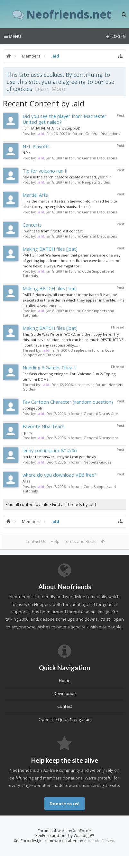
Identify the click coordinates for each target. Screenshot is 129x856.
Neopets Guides (96, 182)
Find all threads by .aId (74, 504)
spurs (27, 432)
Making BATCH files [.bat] (50, 249)
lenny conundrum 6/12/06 (50, 450)
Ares (26, 481)
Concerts (32, 224)
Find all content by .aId (27, 504)
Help (55, 541)
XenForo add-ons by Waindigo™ (64, 835)
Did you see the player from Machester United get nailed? (64, 119)
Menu (12, 36)
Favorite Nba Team (43, 426)
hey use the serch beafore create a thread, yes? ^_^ (67, 177)
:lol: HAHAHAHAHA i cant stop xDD (51, 128)
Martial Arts (35, 195)
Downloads (64, 693)
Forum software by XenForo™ (64, 830)
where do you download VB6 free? (60, 475)
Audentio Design (99, 840)
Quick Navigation (74, 719)
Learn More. (50, 89)
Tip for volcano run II (45, 170)
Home (64, 680)
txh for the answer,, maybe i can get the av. (60, 456)
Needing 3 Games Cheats (50, 367)
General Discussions (102, 133)
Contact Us (35, 541)
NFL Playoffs (36, 146)
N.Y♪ (26, 152)
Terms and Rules (80, 541)
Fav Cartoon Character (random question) (68, 402)
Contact (64, 706)
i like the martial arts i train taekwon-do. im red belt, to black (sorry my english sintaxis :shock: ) (70, 204)
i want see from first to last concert (53, 231)
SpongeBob (32, 408)
